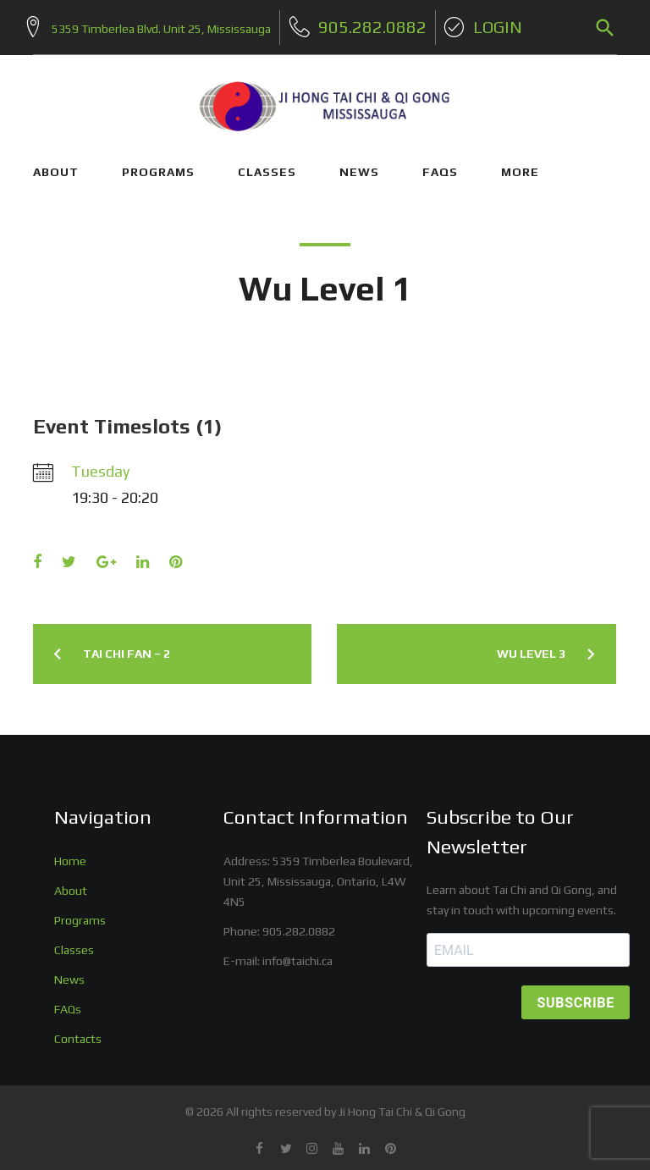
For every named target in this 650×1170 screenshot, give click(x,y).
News (69, 973)
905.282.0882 (298, 924)
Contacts (78, 1031)
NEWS (359, 165)
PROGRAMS (158, 165)
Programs (80, 913)
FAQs (440, 165)
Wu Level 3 (531, 647)
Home (70, 854)
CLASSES (267, 165)
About (70, 884)
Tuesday (100, 464)
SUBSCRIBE (575, 996)
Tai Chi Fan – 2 (126, 647)
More (520, 165)
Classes (74, 943)
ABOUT (56, 165)
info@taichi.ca (297, 954)
